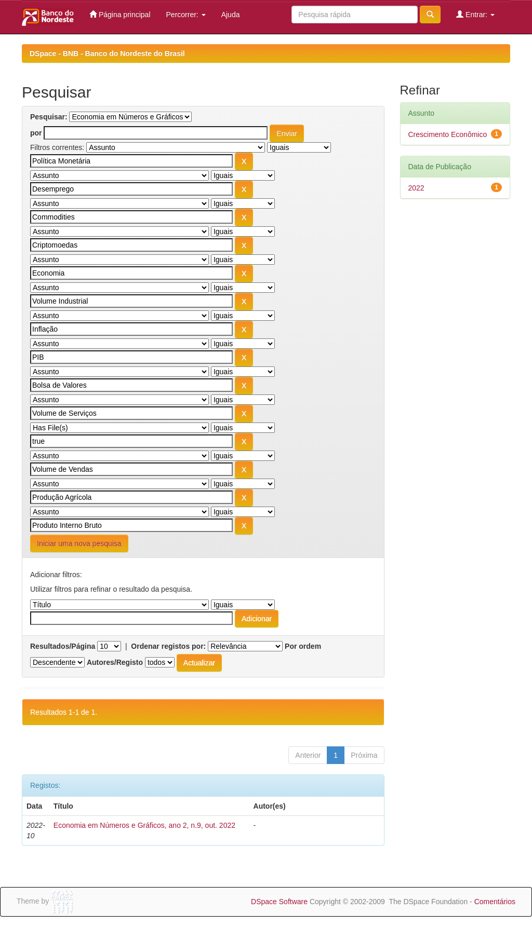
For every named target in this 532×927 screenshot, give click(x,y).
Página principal (120, 14)
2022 (416, 188)
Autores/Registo (115, 662)
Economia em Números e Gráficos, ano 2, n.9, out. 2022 (144, 825)
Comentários (494, 901)
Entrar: (475, 14)
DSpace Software (279, 901)
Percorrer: (186, 14)
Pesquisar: (49, 117)
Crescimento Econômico (447, 134)
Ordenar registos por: (168, 646)
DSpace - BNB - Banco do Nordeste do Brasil (107, 53)
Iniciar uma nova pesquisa (79, 543)
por (36, 133)
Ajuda (230, 14)
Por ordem (303, 646)
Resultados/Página (62, 646)
